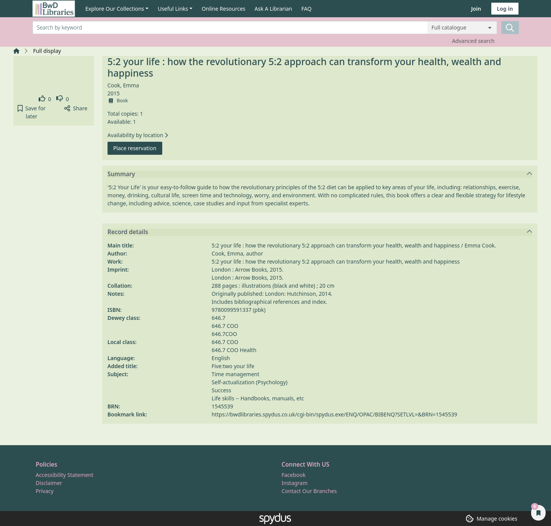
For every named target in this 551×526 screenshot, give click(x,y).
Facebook (294, 474)
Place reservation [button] (137, 148)
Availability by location (138, 135)
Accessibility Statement (64, 474)
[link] (45, 99)
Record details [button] (320, 232)
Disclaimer (49, 483)
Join (476, 8)
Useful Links (173, 8)
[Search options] (462, 27)
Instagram (295, 483)
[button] (31, 112)
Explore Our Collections (114, 8)
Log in (505, 8)
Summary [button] (320, 174)
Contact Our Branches (309, 491)
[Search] (510, 27)
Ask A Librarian (273, 8)
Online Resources (223, 8)
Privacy (45, 491)
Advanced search (473, 40)
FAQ (307, 8)
